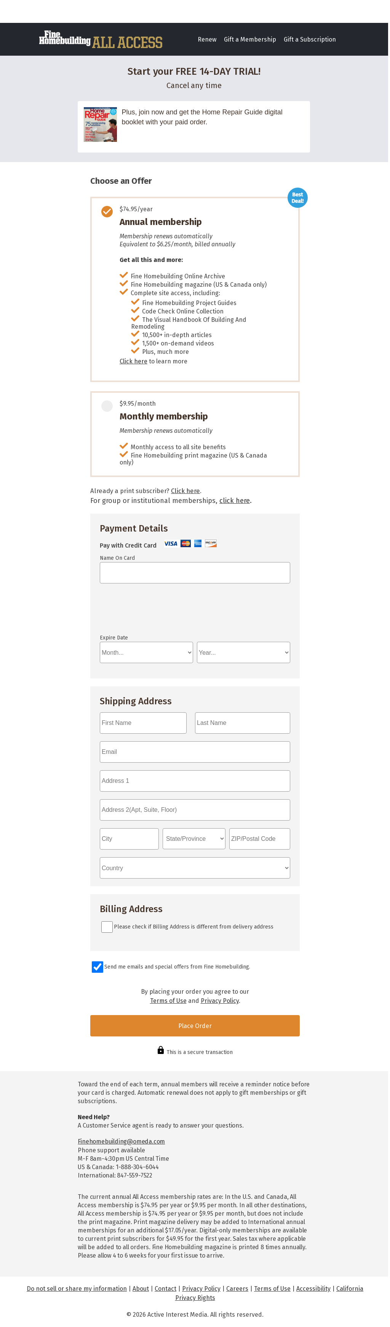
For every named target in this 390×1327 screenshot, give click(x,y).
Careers (237, 1288)
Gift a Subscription (310, 39)
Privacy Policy (220, 1000)
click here (234, 500)
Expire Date (114, 638)
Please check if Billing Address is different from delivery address (193, 927)
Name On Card (117, 558)
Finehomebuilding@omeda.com (121, 1141)
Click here (133, 361)
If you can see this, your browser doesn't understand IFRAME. (134, 612)
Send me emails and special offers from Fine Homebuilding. (177, 967)
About (141, 1288)
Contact (165, 1288)
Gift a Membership (250, 39)
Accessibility (313, 1288)
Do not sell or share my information (77, 1288)
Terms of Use (168, 1000)
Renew (207, 39)
